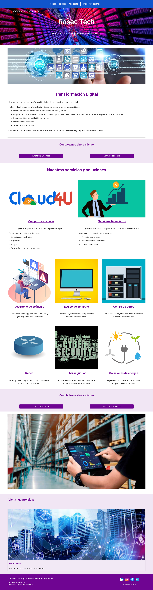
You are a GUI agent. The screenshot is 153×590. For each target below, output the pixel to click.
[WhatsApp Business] (41, 156)
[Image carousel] (76, 451)
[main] (76, 23)
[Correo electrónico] (112, 156)
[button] (150, 11)
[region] (76, 4)
